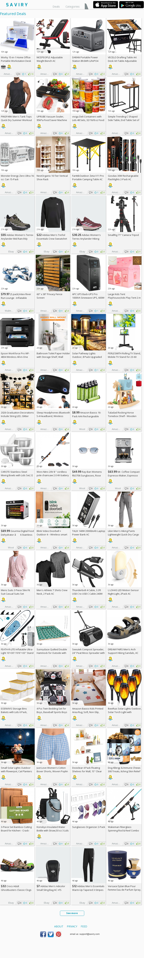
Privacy (72, 926)
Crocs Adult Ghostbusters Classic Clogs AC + (16, 890)
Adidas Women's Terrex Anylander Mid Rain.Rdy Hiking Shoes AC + (17, 238)
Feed (84, 926)
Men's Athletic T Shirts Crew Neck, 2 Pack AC (52, 591)
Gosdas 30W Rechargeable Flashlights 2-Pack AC (123, 177)
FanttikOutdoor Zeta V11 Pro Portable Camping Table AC (88, 177)
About (58, 926)
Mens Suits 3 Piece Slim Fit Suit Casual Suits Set (15, 591)
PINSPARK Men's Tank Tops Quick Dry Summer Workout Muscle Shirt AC (16, 120)
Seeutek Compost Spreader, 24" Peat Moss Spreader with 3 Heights (88, 653)
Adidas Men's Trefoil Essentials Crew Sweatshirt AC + (52, 238)
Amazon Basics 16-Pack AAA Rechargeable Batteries (86, 416)
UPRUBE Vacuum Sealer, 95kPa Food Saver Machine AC (52, 120)
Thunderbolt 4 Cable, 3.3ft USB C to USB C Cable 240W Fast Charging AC (87, 593)
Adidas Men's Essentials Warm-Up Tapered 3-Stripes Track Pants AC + (88, 890)
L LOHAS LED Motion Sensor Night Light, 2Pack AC (123, 591)
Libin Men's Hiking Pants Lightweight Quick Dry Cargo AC (123, 534)
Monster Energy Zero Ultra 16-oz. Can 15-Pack (17, 177)
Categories (73, 6)
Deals (56, 6)
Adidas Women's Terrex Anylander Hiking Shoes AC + (86, 238)
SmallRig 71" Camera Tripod (123, 235)
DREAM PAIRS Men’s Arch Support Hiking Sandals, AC (123, 651)
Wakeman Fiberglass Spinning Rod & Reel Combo (123, 828)
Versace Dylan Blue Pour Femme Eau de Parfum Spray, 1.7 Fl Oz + (124, 890)
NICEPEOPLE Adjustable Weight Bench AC (50, 59)
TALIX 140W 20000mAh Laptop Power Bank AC (88, 532)
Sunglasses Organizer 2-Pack (88, 827)
